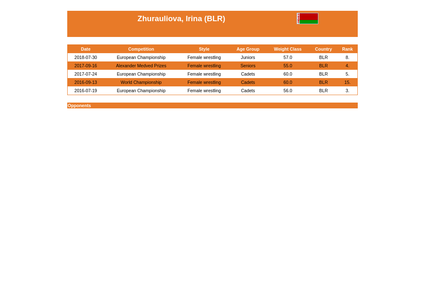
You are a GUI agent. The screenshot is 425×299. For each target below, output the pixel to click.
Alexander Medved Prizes (141, 65)
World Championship (141, 82)
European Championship (141, 57)
